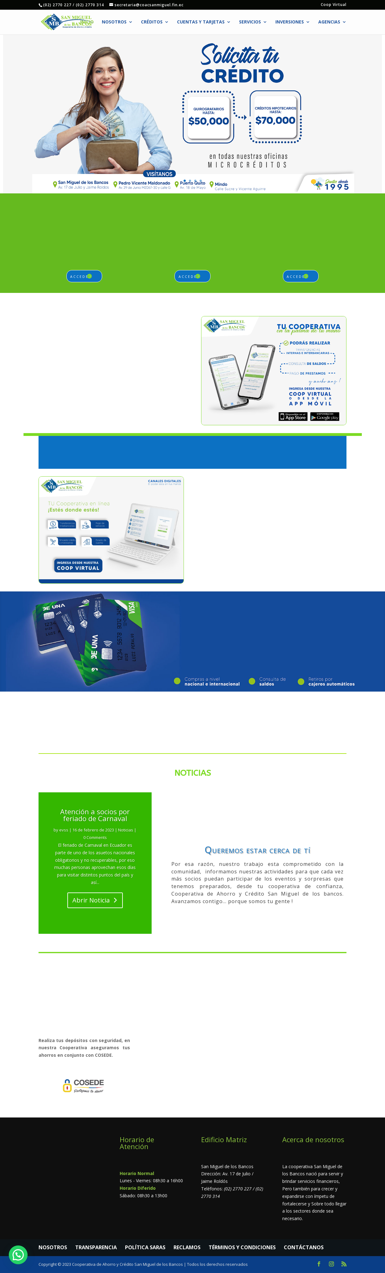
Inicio (87, 22)
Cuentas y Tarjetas (201, 22)
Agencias (329, 22)
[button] (18, 1254)
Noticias (125, 830)
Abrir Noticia (91, 900)
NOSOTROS (53, 1247)
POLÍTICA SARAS (145, 1247)
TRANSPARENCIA (96, 1247)
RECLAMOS (187, 1247)
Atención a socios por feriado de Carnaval (95, 815)
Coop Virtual (333, 5)
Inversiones (289, 22)
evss (63, 830)
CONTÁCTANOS (304, 1247)
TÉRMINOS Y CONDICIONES (242, 1247)
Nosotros (114, 22)
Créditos (152, 22)
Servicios (250, 22)
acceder (81, 276)
